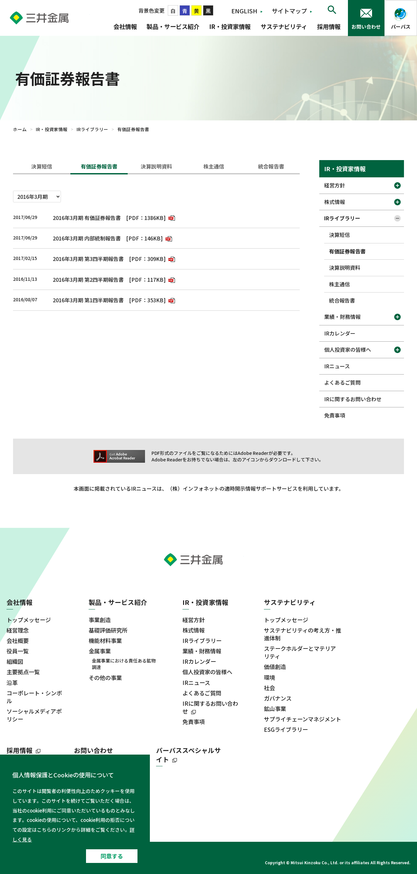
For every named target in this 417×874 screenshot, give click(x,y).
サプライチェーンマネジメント (302, 719)
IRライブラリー (92, 129)
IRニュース (337, 366)
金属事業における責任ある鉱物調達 (124, 664)
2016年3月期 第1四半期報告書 (88, 300)
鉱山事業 (275, 709)
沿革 (12, 683)
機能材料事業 (105, 641)
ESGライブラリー (286, 729)
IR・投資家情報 (230, 26)
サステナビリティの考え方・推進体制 (302, 634)
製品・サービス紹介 (173, 26)
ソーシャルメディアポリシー (34, 715)
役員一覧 (18, 651)
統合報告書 (271, 166)
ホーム (20, 129)
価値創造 (275, 667)
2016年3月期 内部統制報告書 (87, 238)
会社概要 (18, 641)
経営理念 (18, 630)
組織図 (15, 661)
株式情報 (334, 202)
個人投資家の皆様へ (347, 349)
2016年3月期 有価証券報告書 (87, 217)
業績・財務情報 (342, 317)
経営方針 (334, 185)
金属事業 (100, 651)
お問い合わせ (366, 26)
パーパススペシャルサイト (188, 755)
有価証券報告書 (99, 166)
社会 (269, 688)
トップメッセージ (29, 620)
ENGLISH (244, 11)
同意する (112, 856)
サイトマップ (289, 11)
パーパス (400, 26)
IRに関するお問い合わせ (352, 399)
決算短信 (41, 166)
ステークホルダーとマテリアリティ (300, 652)
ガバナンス (278, 698)
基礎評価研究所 (108, 630)
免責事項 (334, 415)
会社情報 (125, 26)
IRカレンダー (339, 333)
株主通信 (213, 166)
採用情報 (328, 26)
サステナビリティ (284, 26)
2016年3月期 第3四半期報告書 (88, 258)
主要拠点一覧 (23, 672)
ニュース (19, 807)
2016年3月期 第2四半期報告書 (88, 279)
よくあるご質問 (342, 382)
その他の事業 (105, 678)
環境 (269, 677)
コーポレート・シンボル (34, 697)
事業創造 (100, 620)
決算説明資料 (156, 166)
